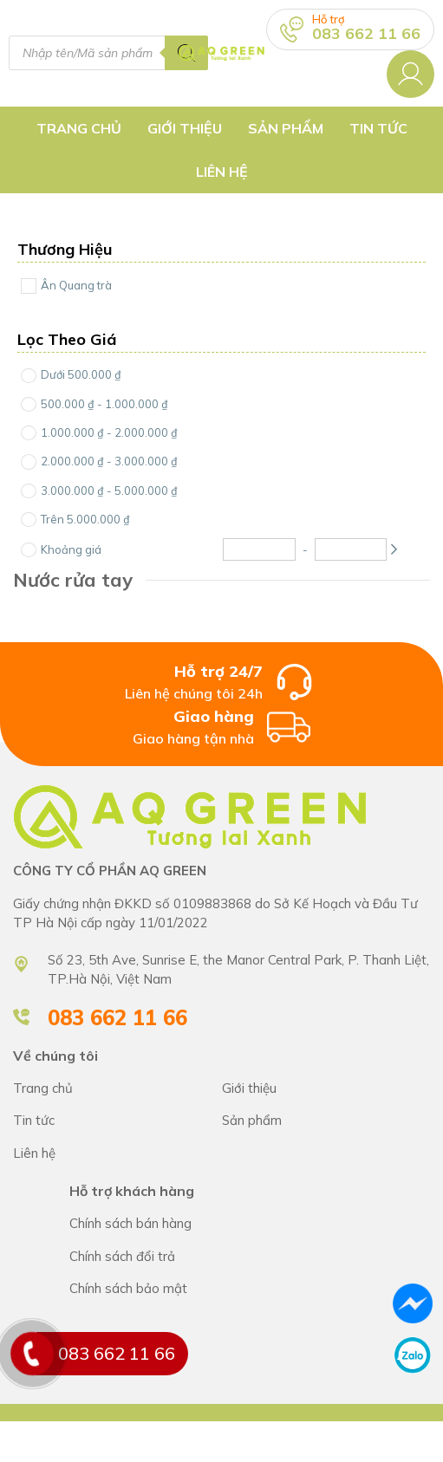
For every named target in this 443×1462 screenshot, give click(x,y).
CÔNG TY (326, 1089)
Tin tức (378, 128)
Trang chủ (78, 128)
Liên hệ (222, 171)
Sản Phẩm (285, 128)
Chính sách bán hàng (249, 1224)
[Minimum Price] (259, 549)
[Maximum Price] (351, 549)
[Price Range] (28, 375)
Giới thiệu (184, 128)
